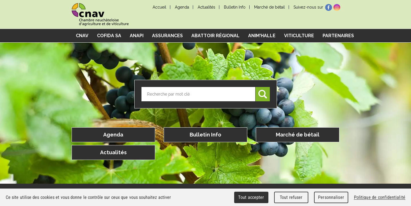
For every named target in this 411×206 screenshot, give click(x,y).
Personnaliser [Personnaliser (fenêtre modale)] (331, 197)
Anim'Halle (262, 35)
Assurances (167, 35)
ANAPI (136, 35)
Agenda (182, 7)
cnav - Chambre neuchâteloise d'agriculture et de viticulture (100, 14)
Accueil (159, 7)
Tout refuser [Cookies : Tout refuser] (291, 197)
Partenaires (338, 35)
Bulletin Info (235, 7)
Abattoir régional (215, 35)
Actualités (206, 7)
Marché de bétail (269, 7)
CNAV (82, 35)
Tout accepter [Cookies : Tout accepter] (251, 197)
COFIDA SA (109, 35)
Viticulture (299, 35)
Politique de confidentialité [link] (379, 197)
